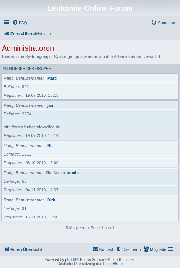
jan (50, 105)
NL (50, 145)
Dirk (51, 200)
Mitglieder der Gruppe (27, 69)
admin (73, 172)
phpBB (70, 260)
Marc (52, 78)
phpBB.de (114, 264)
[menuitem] (19, 22)
